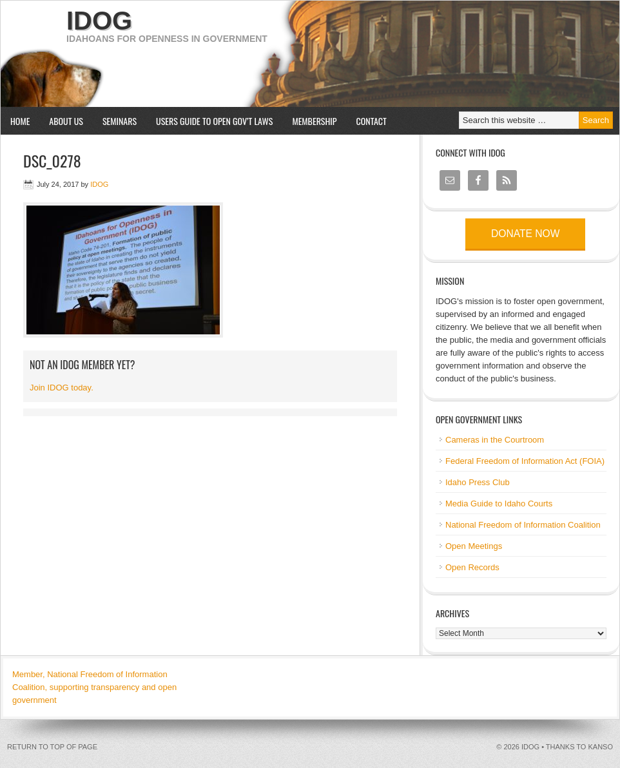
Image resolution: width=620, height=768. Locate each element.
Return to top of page (52, 747)
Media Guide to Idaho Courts (498, 503)
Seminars (115, 121)
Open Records (472, 567)
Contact (371, 121)
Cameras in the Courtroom (494, 440)
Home (20, 121)
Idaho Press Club (477, 482)
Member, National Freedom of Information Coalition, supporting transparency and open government (94, 687)
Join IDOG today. (61, 387)
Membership (314, 121)
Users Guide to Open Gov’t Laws (214, 121)
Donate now (525, 233)
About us (61, 121)
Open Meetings (473, 546)
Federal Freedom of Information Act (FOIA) (525, 461)
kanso (600, 747)
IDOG (99, 20)
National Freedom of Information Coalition (523, 525)
